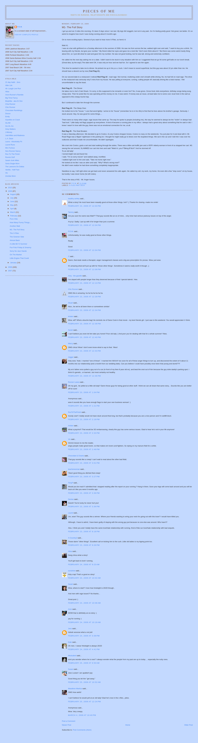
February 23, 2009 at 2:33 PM (84, 433)
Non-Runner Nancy (12, 151)
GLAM (7, 123)
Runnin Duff (10, 157)
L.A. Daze (9, 139)
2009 (10, 191)
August (13, 194)
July (12, 198)
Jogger (71, 357)
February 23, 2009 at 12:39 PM (84, 324)
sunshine (71, 571)
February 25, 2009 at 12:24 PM (84, 702)
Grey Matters (10, 129)
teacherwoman (74, 469)
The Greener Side (17, 237)
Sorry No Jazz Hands (18, 251)
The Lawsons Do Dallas (14, 167)
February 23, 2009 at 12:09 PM (84, 269)
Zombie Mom (10, 176)
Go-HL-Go (9, 126)
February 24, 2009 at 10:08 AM (84, 603)
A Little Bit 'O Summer (18, 244)
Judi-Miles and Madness (14, 135)
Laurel (70, 513)
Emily (7, 117)
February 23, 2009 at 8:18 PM (84, 531)
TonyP (70, 483)
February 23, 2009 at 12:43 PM (84, 351)
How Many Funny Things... (20, 222)
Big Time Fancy (11, 98)
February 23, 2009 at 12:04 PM (84, 225)
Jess (70, 628)
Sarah (70, 330)
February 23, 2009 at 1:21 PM (84, 406)
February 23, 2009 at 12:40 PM (84, 337)
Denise (71, 499)
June (12, 201)
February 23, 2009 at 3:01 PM (84, 463)
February (14, 216)
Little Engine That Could (19, 258)
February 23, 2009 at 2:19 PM (84, 419)
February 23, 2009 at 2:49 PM (84, 449)
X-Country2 (72, 538)
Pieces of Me (99, 11)
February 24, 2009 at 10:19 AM (84, 622)
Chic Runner (73, 289)
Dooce (7, 114)
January (13, 263)
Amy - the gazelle (75, 276)
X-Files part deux (77, 185)
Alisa (70, 551)
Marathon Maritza (75, 689)
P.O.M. (70, 231)
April (12, 209)
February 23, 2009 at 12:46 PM (84, 376)
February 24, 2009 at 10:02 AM (84, 578)
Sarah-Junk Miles (12, 160)
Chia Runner (10, 104)
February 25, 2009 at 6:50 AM (84, 663)
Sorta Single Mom (12, 164)
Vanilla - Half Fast (12, 170)
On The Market (16, 255)
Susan (70, 669)
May (12, 205)
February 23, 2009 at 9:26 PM (84, 545)
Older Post (188, 725)
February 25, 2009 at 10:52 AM (84, 682)
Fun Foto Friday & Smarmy (20, 247)
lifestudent (72, 656)
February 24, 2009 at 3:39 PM (84, 636)
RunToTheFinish (74, 412)
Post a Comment (68, 721)
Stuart (70, 303)
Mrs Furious (10, 148)
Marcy (70, 343)
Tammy (71, 212)
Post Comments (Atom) (82, 730)
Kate (70, 642)
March (13, 212)
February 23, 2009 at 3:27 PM (84, 477)
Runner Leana (73, 382)
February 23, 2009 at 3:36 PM (84, 493)
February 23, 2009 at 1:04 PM (84, 392)
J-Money (8, 132)
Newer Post (66, 725)
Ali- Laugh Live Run (13, 89)
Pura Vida (14, 219)
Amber (70, 426)
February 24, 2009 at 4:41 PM (84, 649)
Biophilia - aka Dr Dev (14, 101)
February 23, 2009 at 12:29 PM (84, 297)
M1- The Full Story (17, 230)
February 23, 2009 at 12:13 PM (84, 283)
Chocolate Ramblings (13, 110)
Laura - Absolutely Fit (13, 142)
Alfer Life (8, 85)
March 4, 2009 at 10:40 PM (82, 715)
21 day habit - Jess (12, 82)
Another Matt (15, 226)
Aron (70, 609)
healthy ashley (73, 199)
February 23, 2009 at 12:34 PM (84, 310)
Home (127, 725)
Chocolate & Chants (76, 456)
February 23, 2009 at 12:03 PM (84, 206)
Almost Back (15, 240)
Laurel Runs (10, 145)
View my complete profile (26, 34)
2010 (10, 188)
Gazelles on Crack (12, 120)
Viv (69, 439)
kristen (70, 316)
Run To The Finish (12, 154)
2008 (10, 267)
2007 (10, 271)
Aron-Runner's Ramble (14, 95)
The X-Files (14, 233)
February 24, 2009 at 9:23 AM (84, 564)
